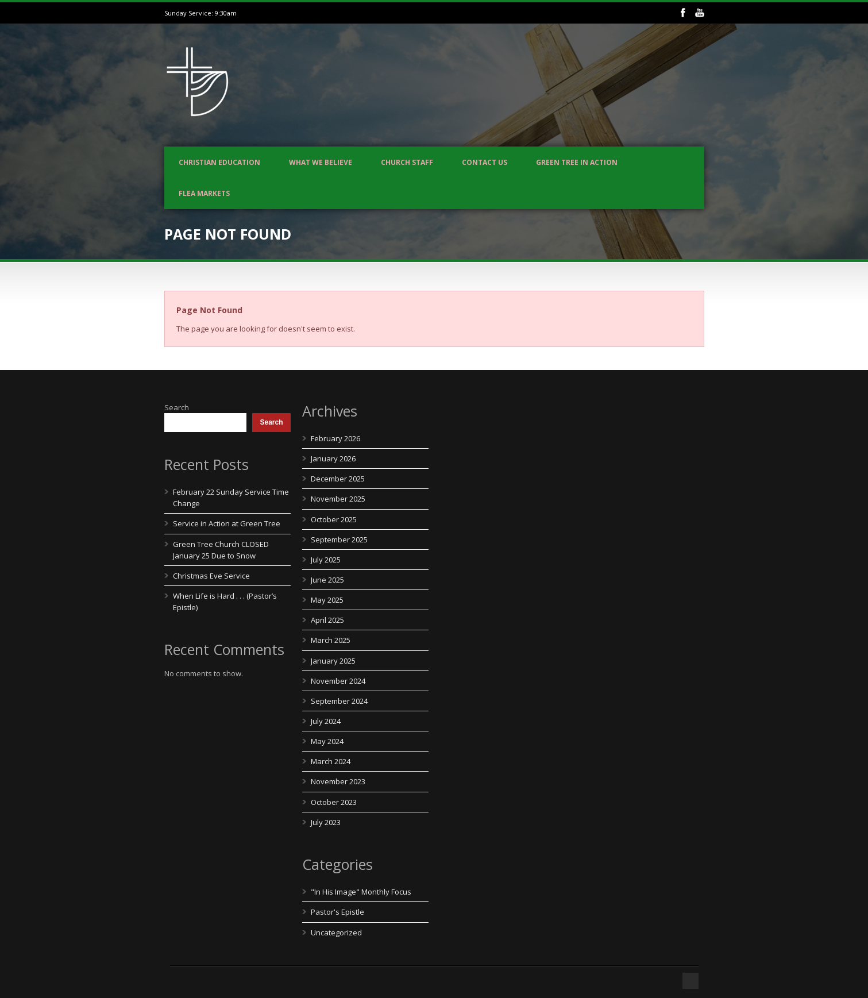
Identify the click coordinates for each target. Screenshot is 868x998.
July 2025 (326, 559)
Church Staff (407, 162)
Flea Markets (204, 193)
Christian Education (219, 162)
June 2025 (327, 580)
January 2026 (333, 458)
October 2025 (334, 519)
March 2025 (330, 640)
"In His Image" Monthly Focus (361, 892)
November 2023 (338, 781)
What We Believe (320, 162)
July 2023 (326, 822)
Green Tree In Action (577, 162)
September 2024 (339, 701)
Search (176, 407)
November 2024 (338, 681)
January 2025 (333, 661)
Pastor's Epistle (337, 912)
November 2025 (338, 499)
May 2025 (327, 600)
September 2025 (339, 539)
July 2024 (326, 721)
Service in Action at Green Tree (226, 523)
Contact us (484, 162)
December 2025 (338, 478)
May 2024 (327, 741)
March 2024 (330, 761)
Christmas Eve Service (211, 576)
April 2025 (327, 620)
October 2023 (334, 802)
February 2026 (335, 438)
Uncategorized (336, 932)
